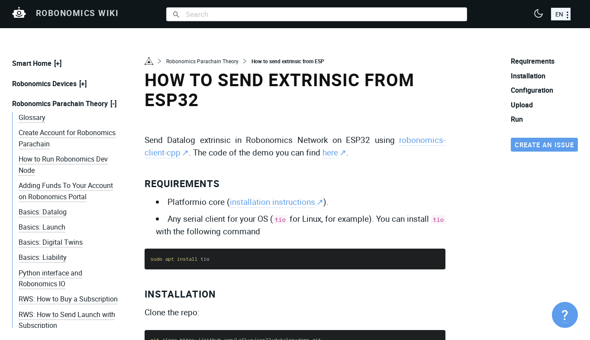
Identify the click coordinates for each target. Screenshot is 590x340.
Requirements (182, 183)
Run (517, 119)
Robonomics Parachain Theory (60, 103)
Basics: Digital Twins (51, 242)
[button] (538, 14)
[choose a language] (561, 14)
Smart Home (32, 63)
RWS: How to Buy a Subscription (68, 299)
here (330, 152)
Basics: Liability (43, 257)
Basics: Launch (42, 227)
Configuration (532, 90)
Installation (180, 294)
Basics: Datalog (43, 212)
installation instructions (272, 201)
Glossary (32, 117)
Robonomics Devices (44, 83)
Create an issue (544, 144)
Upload (522, 105)
